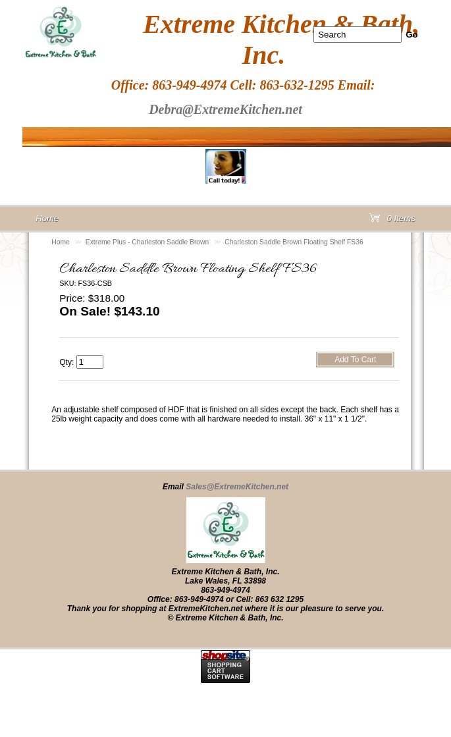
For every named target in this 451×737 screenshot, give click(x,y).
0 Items (392, 221)
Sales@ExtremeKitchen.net (237, 486)
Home (60, 242)
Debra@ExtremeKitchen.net (225, 109)
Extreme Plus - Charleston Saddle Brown (147, 242)
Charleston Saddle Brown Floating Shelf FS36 (294, 242)
